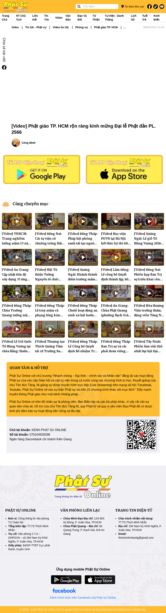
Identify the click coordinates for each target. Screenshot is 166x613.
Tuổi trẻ (144, 17)
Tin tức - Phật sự (35, 27)
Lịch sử (134, 17)
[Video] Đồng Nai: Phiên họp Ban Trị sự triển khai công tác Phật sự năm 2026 (148, 279)
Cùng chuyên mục (30, 203)
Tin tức (46, 17)
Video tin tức (61, 27)
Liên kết (35, 17)
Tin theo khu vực (132, 6)
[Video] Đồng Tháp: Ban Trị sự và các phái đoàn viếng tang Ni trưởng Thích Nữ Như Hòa (116, 351)
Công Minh (28, 142)
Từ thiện (96, 17)
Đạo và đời (82, 17)
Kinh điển (157, 17)
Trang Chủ (5, 17)
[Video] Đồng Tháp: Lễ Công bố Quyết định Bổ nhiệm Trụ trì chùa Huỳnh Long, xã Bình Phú (82, 351)
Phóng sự (81, 27)
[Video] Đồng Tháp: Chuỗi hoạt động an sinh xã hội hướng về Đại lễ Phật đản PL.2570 (82, 315)
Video (58, 17)
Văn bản (68, 17)
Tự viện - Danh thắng (114, 17)
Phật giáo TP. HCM (106, 27)
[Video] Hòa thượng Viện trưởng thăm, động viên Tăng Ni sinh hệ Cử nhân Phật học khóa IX (149, 315)
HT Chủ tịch (21, 17)
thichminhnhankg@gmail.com (136, 537)
